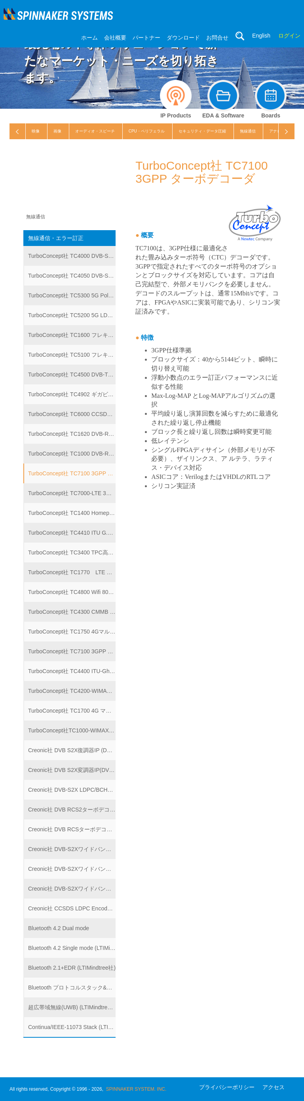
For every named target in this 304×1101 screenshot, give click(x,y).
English (261, 35)
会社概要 (115, 37)
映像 (36, 131)
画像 (57, 131)
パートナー (146, 37)
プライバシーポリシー (227, 1087)
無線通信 (248, 131)
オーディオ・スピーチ (95, 131)
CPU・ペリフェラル (147, 131)
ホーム (89, 37)
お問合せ (217, 37)
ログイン (289, 35)
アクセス (273, 1087)
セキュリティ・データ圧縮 (202, 131)
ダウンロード (183, 37)
